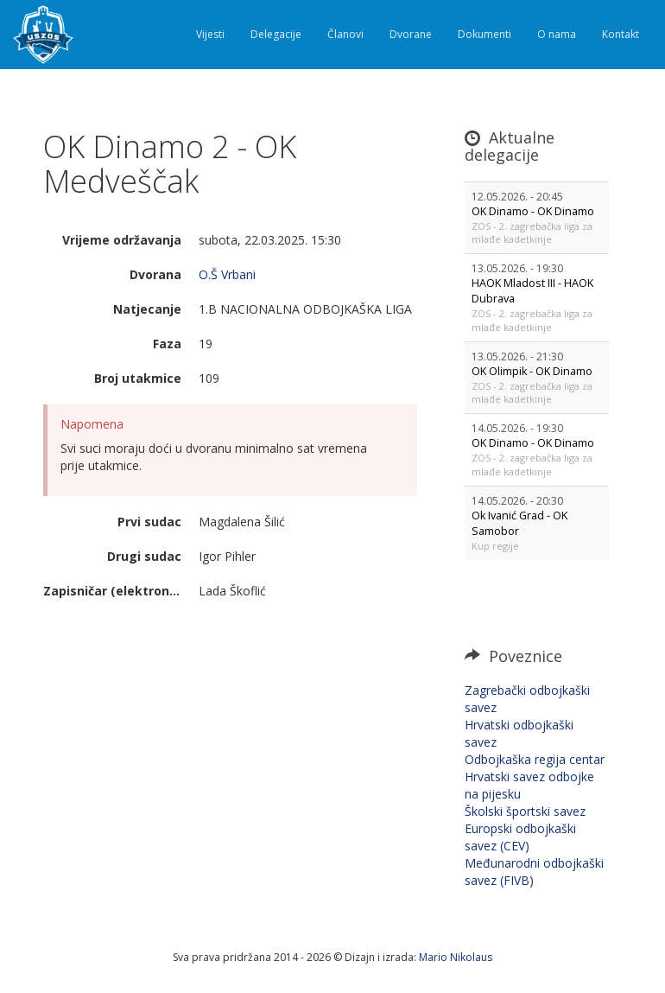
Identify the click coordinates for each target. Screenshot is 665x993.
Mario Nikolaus (455, 957)
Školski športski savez (525, 811)
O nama (556, 34)
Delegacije (275, 34)
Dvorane (411, 34)
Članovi (345, 34)
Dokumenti (484, 34)
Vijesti (210, 34)
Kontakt (620, 34)
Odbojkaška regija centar (535, 759)
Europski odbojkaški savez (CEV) (520, 837)
